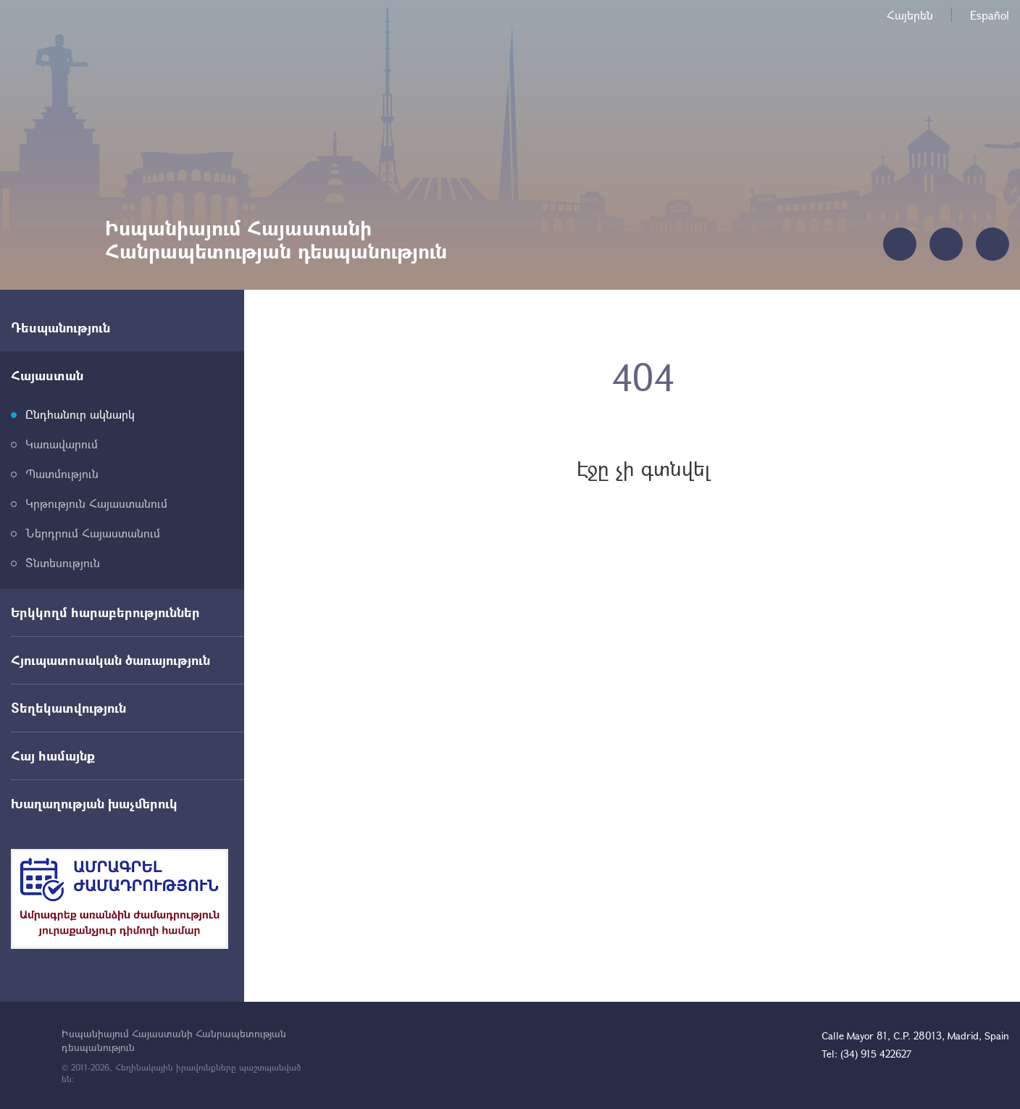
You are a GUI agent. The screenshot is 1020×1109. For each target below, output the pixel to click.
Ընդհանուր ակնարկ (80, 414)
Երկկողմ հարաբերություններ (105, 612)
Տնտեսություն (62, 562)
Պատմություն (62, 473)
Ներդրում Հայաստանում (92, 532)
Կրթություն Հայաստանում (96, 503)
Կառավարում (61, 443)
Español (989, 14)
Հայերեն (910, 14)
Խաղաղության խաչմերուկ (94, 803)
